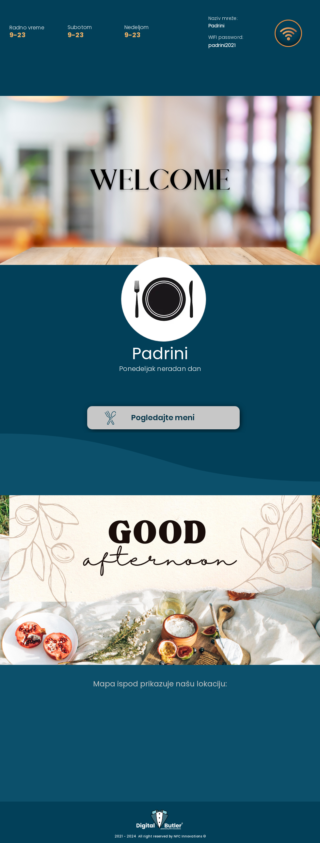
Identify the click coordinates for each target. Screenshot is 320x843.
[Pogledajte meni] (163, 417)
